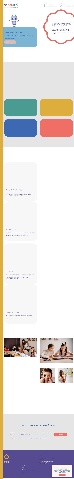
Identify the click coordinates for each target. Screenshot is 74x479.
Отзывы (23, 470)
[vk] (9, 463)
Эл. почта (34, 433)
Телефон (23, 433)
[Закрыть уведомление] (71, 466)
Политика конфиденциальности (28, 472)
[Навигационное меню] (1, 1)
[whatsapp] (7, 463)
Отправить (60, 435)
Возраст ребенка (46, 433)
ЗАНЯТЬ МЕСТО (10, 42)
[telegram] (5, 463)
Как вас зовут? (13, 433)
